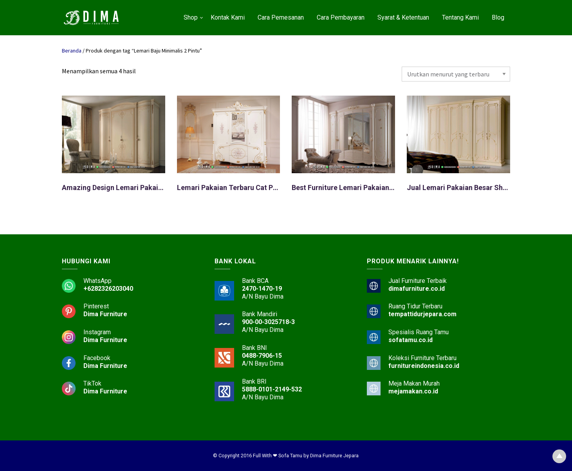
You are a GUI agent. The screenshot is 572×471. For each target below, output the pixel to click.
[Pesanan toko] (456, 74)
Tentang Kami (460, 17)
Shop (191, 17)
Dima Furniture (105, 314)
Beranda (71, 50)
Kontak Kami (228, 17)
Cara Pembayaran (340, 17)
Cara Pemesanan (281, 17)
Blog (498, 17)
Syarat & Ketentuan (403, 17)
